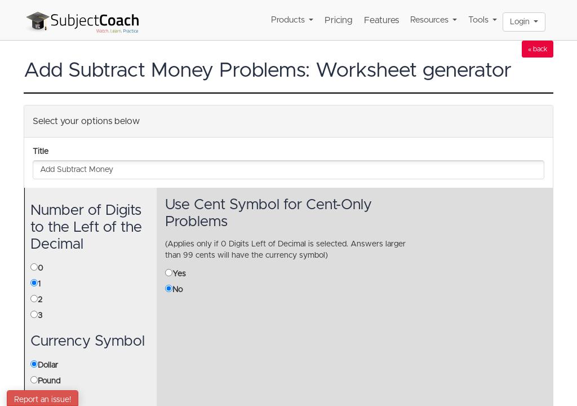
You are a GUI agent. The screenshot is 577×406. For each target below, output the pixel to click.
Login (524, 22)
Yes (179, 274)
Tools (482, 20)
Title (40, 152)
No (177, 290)
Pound (49, 381)
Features (381, 20)
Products (292, 20)
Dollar (48, 365)
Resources (433, 20)
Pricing (339, 20)
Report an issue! (42, 400)
